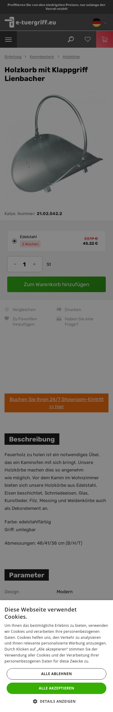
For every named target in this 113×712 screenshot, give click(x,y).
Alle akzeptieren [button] (56, 688)
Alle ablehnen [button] (56, 673)
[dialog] (56, 356)
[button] (56, 701)
